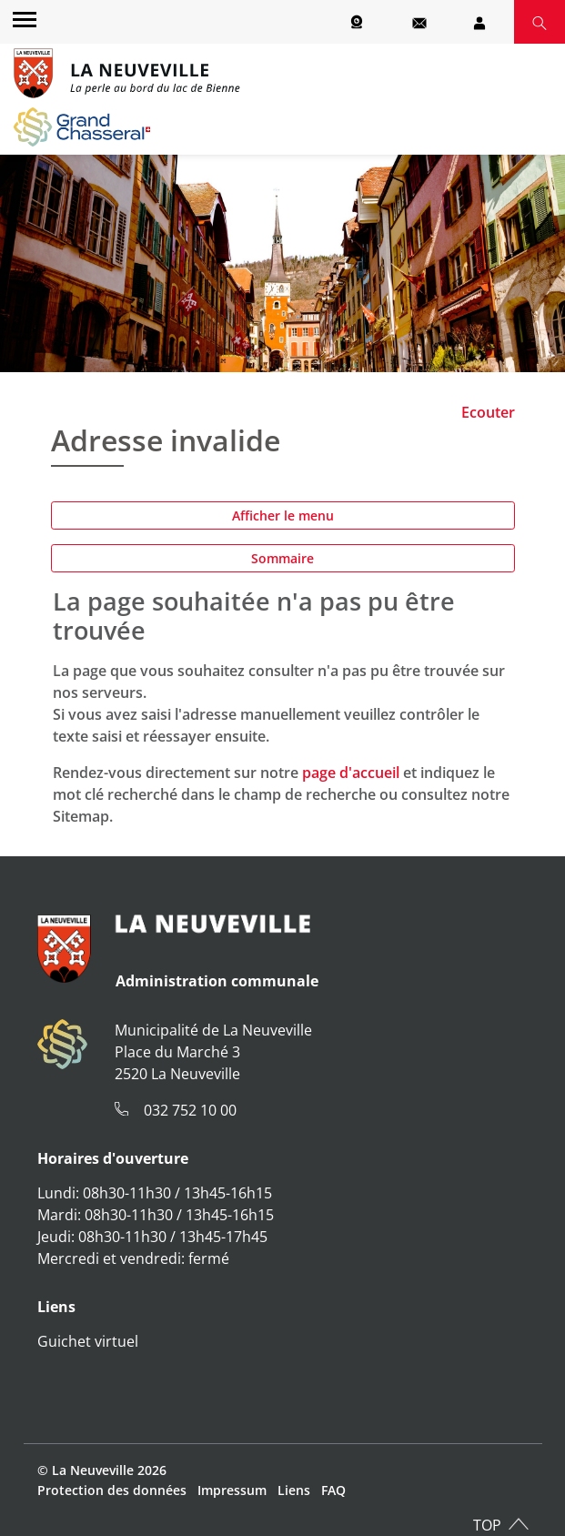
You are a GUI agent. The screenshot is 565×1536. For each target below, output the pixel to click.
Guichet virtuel (87, 1341)
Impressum (232, 1490)
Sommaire (282, 558)
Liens (293, 1490)
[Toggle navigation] (22, 18)
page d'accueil (350, 773)
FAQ (333, 1490)
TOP (487, 1525)
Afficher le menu (283, 515)
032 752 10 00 (190, 1110)
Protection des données (112, 1490)
